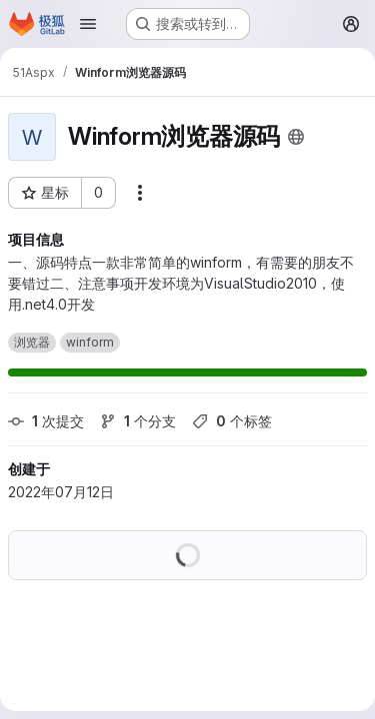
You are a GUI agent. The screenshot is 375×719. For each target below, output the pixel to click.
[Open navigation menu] (88, 24)
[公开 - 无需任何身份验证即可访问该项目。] (296, 137)
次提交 (46, 420)
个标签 (232, 420)
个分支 (138, 420)
